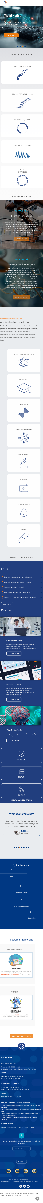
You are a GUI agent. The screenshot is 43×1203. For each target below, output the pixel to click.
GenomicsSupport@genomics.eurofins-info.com (21, 1085)
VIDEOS (21, 773)
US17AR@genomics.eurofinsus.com (17, 1104)
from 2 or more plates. (11, 24)
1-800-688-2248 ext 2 (16, 1102)
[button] (17, 46)
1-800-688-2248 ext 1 (13, 1083)
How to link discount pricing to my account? (18, 603)
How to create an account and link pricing (18, 598)
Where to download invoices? (14, 608)
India (26, 1133)
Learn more (11, 35)
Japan (32, 1133)
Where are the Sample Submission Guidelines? (20, 618)
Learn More (13, 687)
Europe (21, 1133)
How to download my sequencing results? (18, 613)
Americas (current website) (8, 1133)
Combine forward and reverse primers (15, 22)
